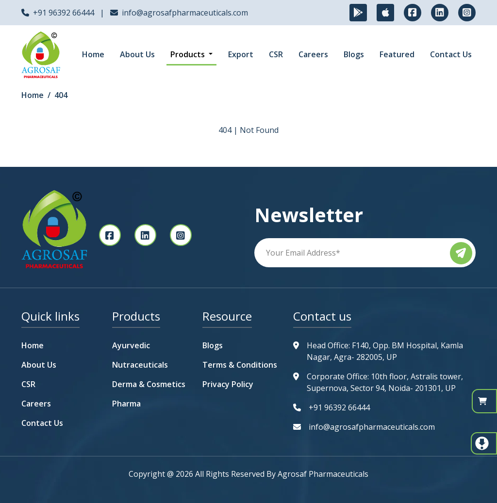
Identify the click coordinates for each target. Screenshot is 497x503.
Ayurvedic (131, 345)
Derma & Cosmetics (148, 384)
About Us (137, 54)
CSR (276, 54)
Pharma (126, 403)
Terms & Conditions (239, 364)
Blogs (354, 54)
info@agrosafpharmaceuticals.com (185, 12)
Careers (313, 54)
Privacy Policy (227, 384)
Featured (397, 54)
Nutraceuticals (140, 364)
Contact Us (451, 54)
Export (240, 54)
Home (93, 54)
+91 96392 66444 (63, 12)
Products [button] (188, 54)
